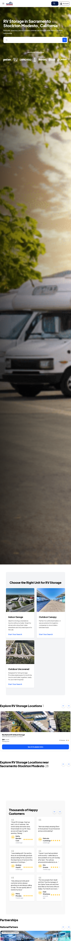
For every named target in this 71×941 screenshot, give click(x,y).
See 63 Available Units (35, 747)
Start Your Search (15, 634)
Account (64, 3)
